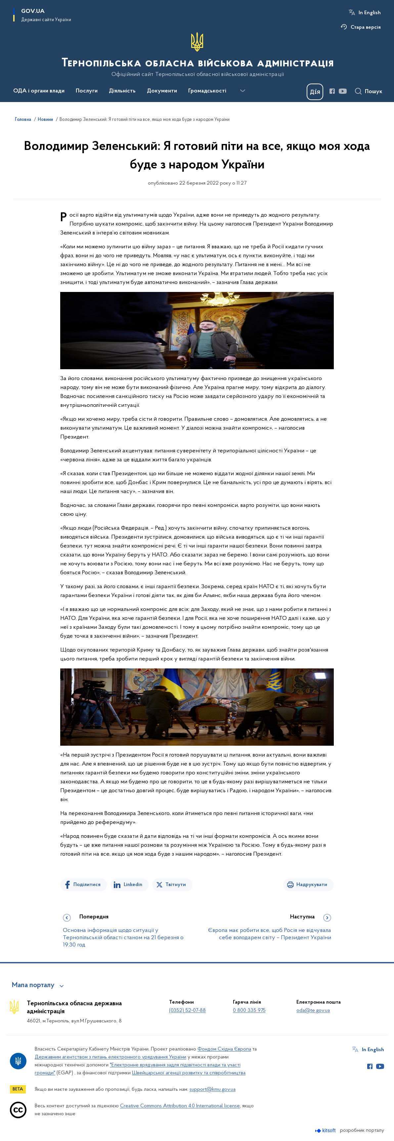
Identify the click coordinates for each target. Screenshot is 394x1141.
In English (370, 13)
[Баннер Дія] (315, 92)
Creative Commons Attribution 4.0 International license (180, 1106)
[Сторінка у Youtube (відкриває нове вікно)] (343, 91)
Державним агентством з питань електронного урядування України (110, 1057)
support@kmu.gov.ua (213, 1089)
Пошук (373, 92)
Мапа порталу (33, 985)
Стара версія (366, 27)
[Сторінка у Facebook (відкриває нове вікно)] (332, 91)
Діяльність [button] (122, 91)
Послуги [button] (87, 91)
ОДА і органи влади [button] (39, 91)
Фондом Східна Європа (224, 1049)
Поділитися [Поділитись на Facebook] (87, 884)
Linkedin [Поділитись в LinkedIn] (133, 884)
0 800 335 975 (249, 1010)
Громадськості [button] (207, 91)
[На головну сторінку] (197, 55)
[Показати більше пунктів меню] (242, 91)
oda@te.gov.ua (313, 1010)
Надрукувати (311, 884)
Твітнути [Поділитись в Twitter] (175, 884)
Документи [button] (162, 91)
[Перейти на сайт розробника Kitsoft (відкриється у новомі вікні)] (326, 1130)
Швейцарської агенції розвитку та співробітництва (188, 1073)
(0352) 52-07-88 (187, 1010)
